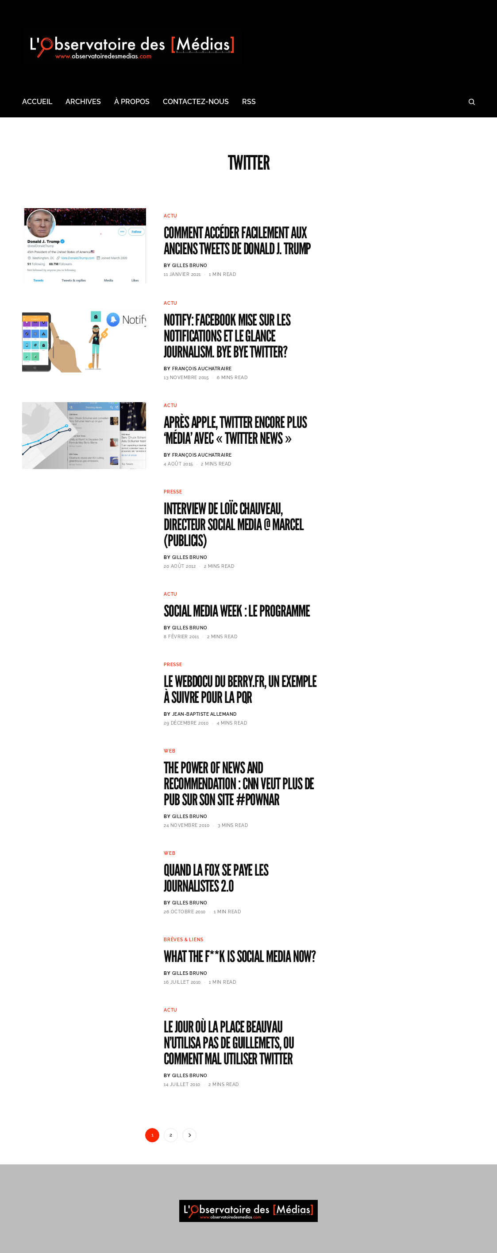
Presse (173, 491)
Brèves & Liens (184, 939)
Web (169, 751)
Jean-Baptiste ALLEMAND (204, 714)
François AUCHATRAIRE (202, 368)
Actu (170, 215)
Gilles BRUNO (190, 265)
